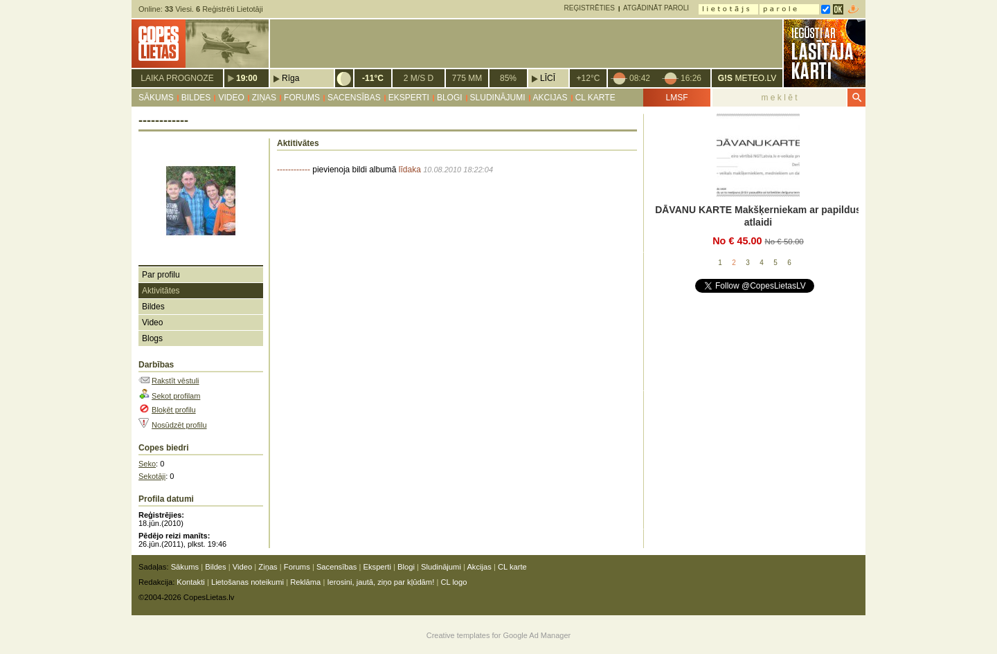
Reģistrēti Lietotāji (229, 9)
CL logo (453, 582)
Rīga (290, 78)
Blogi (449, 97)
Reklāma (305, 582)
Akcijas (550, 97)
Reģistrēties (589, 8)
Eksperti (408, 97)
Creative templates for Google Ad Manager (498, 635)
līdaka (410, 169)
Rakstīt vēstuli (175, 380)
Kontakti (190, 582)
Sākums (156, 97)
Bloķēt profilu (174, 410)
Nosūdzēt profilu (179, 425)
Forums (302, 97)
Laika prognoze (177, 78)
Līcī (547, 78)
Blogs (152, 338)
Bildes (196, 97)
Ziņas (264, 97)
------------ (293, 169)
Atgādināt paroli (656, 8)
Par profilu (161, 275)
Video (231, 97)
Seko (147, 464)
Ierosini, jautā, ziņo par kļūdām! (380, 582)
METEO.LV (747, 78)
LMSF (676, 97)
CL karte (595, 97)
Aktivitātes (161, 291)
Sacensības (354, 97)
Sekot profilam (176, 396)
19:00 (247, 78)
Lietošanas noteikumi (247, 582)
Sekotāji (151, 476)
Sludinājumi (498, 97)
